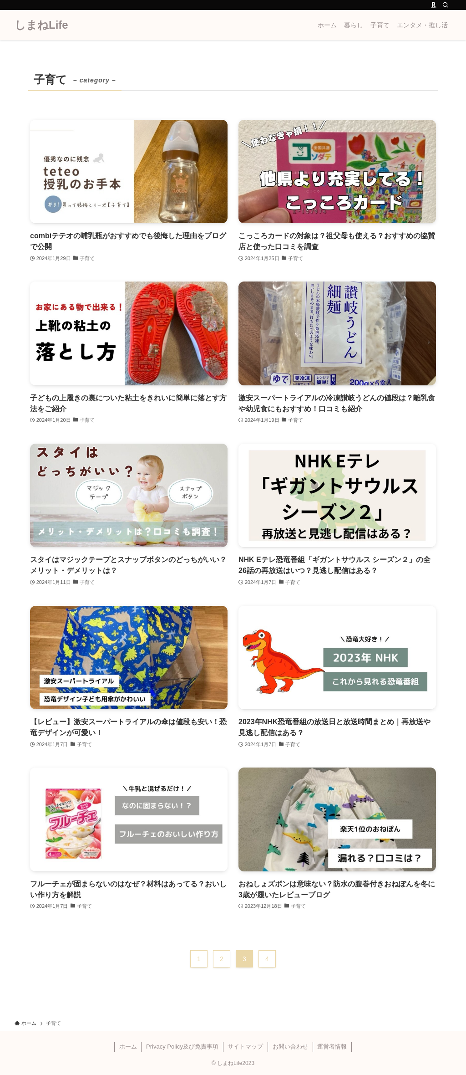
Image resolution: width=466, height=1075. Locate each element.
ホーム (128, 1046)
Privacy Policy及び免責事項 (182, 1046)
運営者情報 (332, 1046)
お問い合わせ (290, 1046)
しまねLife (41, 25)
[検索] (445, 5)
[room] (434, 5)
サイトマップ (245, 1046)
